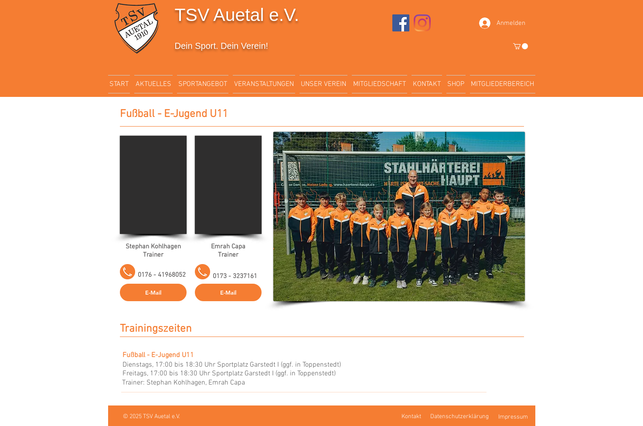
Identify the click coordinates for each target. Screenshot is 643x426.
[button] (520, 46)
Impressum (513, 417)
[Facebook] (400, 22)
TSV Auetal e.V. (237, 15)
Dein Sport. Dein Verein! (222, 46)
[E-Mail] (153, 292)
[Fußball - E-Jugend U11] (165, 355)
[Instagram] (422, 22)
